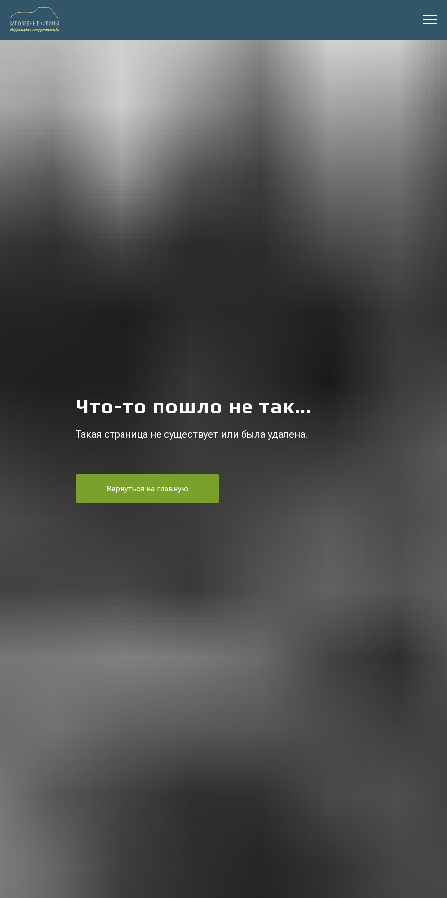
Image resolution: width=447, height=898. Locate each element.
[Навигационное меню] (430, 20)
